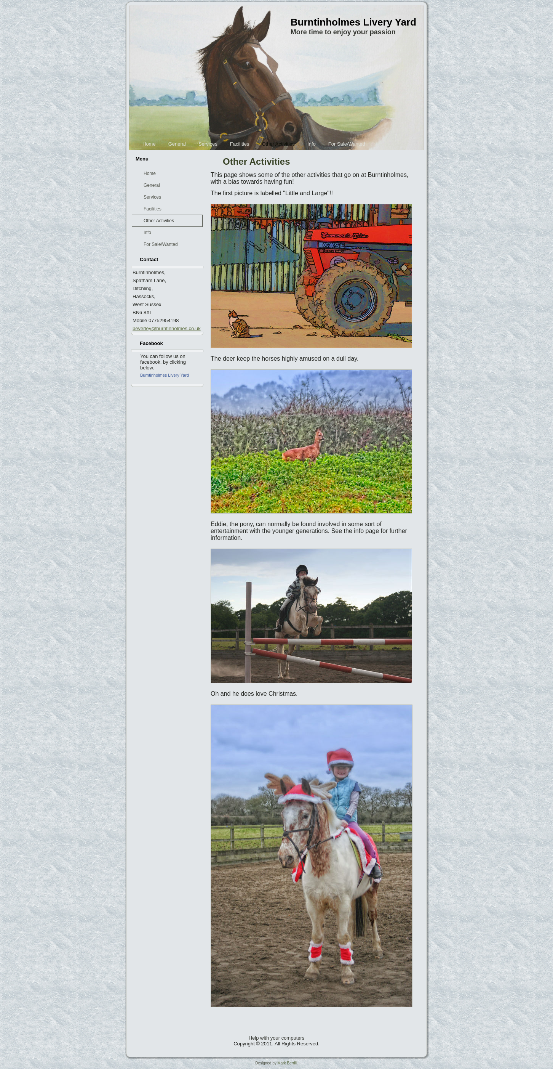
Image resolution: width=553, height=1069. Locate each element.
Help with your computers (277, 1038)
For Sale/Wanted (346, 144)
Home (149, 144)
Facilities (239, 144)
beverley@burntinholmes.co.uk (167, 328)
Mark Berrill (287, 1063)
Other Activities (278, 144)
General (177, 144)
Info (311, 144)
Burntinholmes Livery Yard (353, 22)
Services (207, 144)
